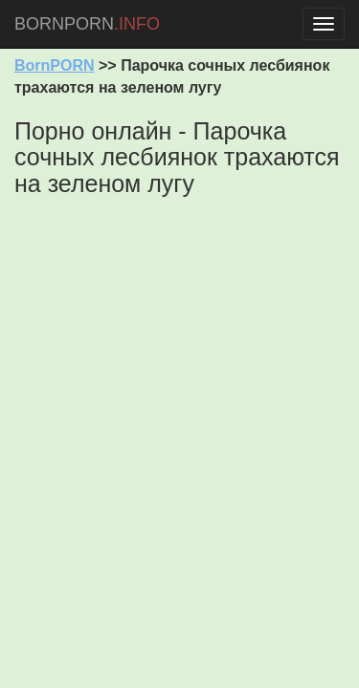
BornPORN (54, 65)
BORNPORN (87, 23)
